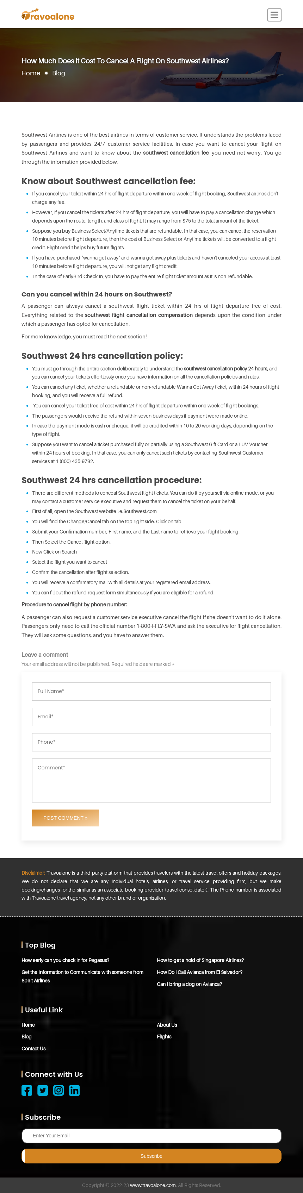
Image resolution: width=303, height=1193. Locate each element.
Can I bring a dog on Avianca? (189, 984)
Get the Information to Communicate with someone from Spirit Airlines (82, 976)
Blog (26, 1036)
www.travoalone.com (153, 1185)
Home (31, 73)
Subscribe (151, 1156)
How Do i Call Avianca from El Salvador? (199, 972)
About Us (167, 1025)
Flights (164, 1036)
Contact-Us (33, 1048)
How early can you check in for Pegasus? (65, 960)
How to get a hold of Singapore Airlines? (200, 960)
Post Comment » (65, 818)
